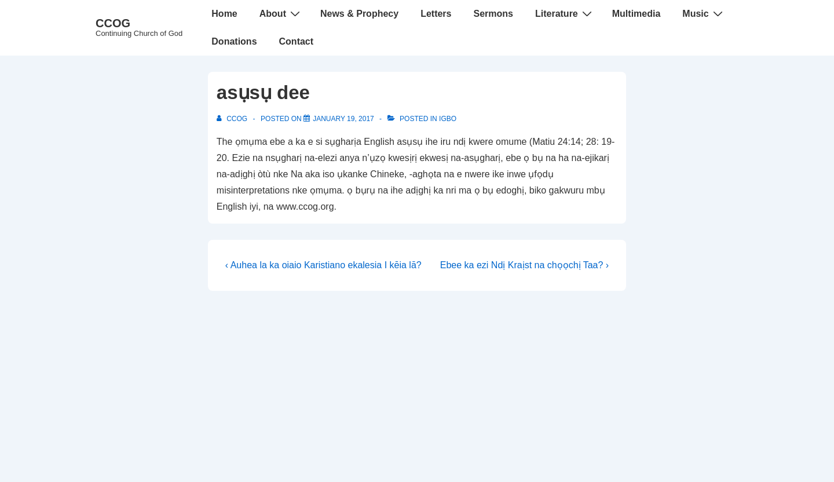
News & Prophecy (359, 14)
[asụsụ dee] (343, 119)
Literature (565, 13)
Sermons (493, 14)
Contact (296, 41)
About (281, 13)
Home (224, 14)
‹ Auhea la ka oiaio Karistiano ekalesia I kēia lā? (323, 265)
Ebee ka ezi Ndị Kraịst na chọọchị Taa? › (524, 265)
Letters (435, 14)
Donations (234, 41)
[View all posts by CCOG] (233, 119)
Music (703, 13)
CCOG (113, 23)
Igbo (447, 119)
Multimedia (636, 14)
